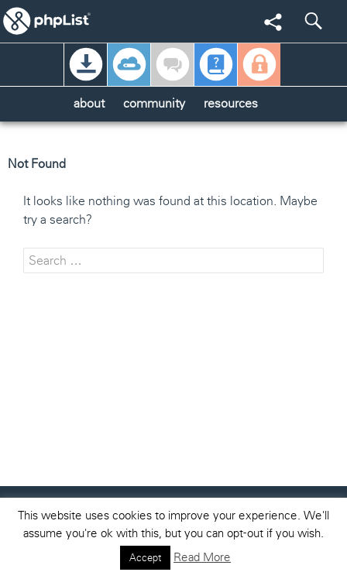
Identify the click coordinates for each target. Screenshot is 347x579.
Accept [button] (145, 558)
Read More (202, 557)
